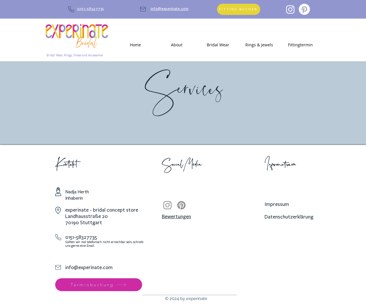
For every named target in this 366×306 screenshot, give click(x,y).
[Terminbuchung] (98, 284)
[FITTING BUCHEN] (238, 9)
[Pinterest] (304, 9)
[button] (176, 45)
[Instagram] (290, 9)
